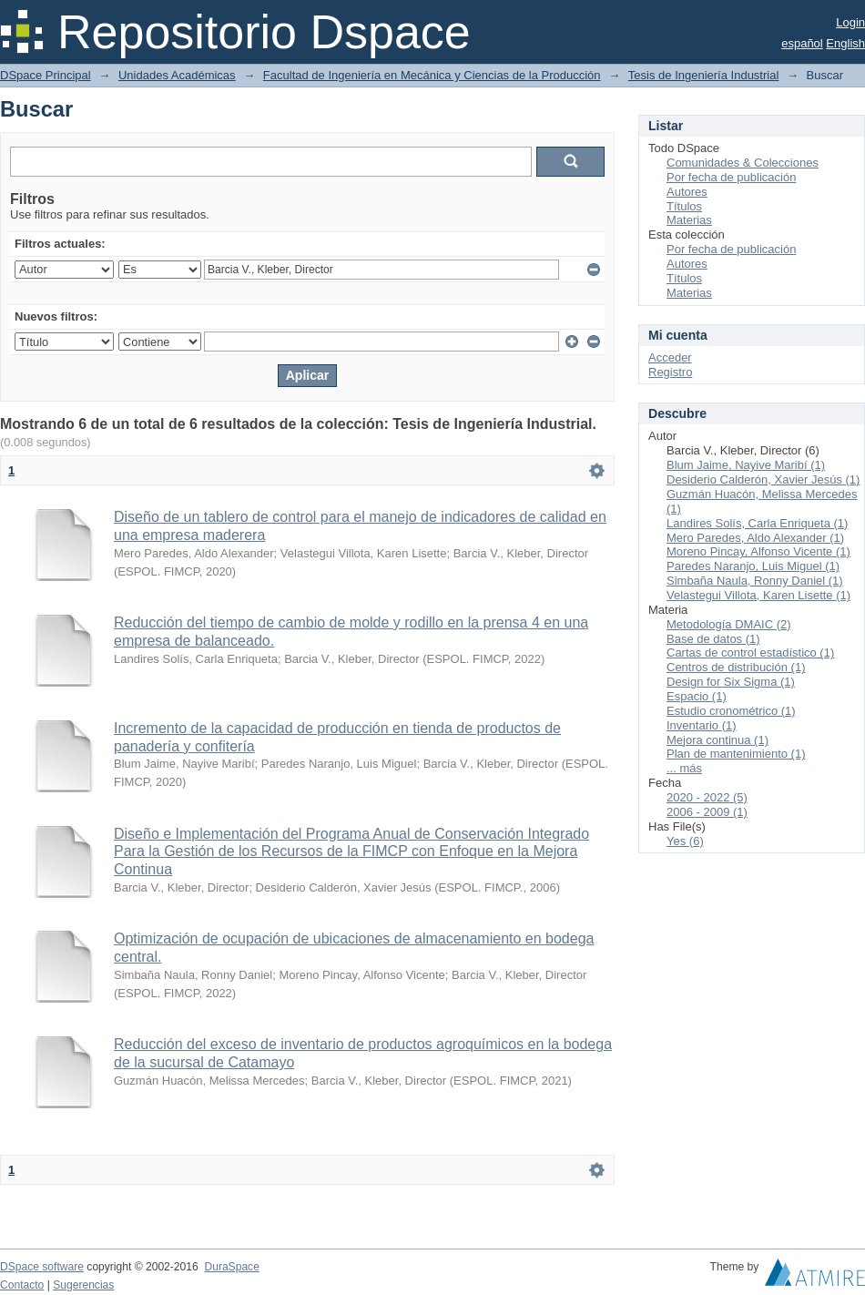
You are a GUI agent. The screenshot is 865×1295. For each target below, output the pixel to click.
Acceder (670, 357)
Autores (687, 192)
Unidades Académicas (177, 75)
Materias (689, 220)
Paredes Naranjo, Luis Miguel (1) (753, 566)
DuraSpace (231, 1266)
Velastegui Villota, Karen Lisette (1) (758, 595)
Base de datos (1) (713, 639)
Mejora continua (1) (717, 740)
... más (684, 768)
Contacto (22, 1285)
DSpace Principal (45, 75)
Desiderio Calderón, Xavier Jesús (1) (763, 479)
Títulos (684, 206)
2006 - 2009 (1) (707, 812)
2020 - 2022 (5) (707, 797)
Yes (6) (685, 841)
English (845, 43)
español (802, 43)
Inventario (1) (702, 725)
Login (850, 22)
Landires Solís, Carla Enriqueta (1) (757, 523)
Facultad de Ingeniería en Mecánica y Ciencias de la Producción (432, 75)
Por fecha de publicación (731, 177)
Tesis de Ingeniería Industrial (703, 75)
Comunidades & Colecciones (743, 162)
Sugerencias (83, 1285)
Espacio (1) (697, 696)
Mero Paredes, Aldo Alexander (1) (755, 538)
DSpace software (42, 1266)
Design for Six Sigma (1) (731, 681)
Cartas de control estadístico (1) (750, 652)
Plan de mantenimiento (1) (736, 753)
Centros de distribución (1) (736, 667)
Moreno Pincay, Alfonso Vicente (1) (758, 551)
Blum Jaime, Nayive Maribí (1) (746, 465)
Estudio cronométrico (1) (731, 711)
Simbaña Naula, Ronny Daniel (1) (755, 580)
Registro (670, 372)
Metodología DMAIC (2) (729, 624)
